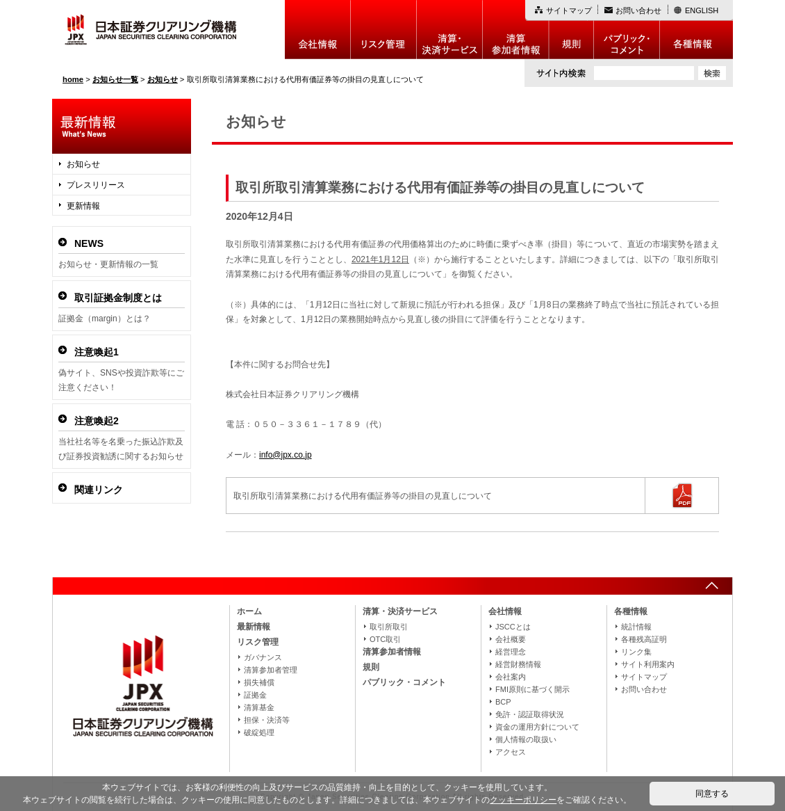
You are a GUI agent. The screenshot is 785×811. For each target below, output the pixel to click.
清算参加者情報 (516, 29)
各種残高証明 (644, 639)
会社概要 (510, 639)
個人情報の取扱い (525, 739)
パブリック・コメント (627, 29)
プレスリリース (96, 185)
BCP (503, 702)
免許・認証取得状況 (529, 714)
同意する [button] (712, 793)
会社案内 (510, 677)
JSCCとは (513, 627)
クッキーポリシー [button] (523, 800)
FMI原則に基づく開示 (532, 689)
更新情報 (83, 206)
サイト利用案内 (648, 664)
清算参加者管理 (270, 670)
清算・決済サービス (400, 611)
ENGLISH (701, 10)
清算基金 (259, 707)
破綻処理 (259, 732)
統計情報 (636, 627)
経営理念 (510, 652)
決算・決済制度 (450, 29)
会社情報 (318, 29)
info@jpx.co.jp (285, 455)
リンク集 (636, 652)
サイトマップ (569, 10)
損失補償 (259, 682)
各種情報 (696, 29)
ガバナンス (263, 657)
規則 (571, 29)
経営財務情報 (518, 664)
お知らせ (83, 164)
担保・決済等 (267, 720)
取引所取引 (389, 627)
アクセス (510, 752)
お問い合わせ (638, 10)
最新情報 (253, 627)
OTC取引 (385, 639)
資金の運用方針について (537, 727)
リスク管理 (384, 29)
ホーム (249, 611)
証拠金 (255, 695)
